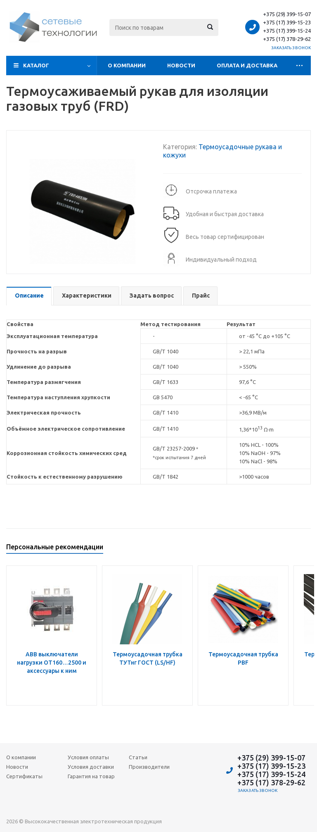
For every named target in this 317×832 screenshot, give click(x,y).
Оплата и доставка (247, 65)
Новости (181, 65)
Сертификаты (24, 776)
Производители (149, 767)
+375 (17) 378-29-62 (287, 39)
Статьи (138, 757)
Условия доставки (91, 767)
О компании (127, 65)
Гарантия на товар (91, 776)
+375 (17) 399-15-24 (287, 30)
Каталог (36, 65)
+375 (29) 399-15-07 (287, 14)
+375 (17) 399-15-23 (287, 22)
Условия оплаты (88, 757)
